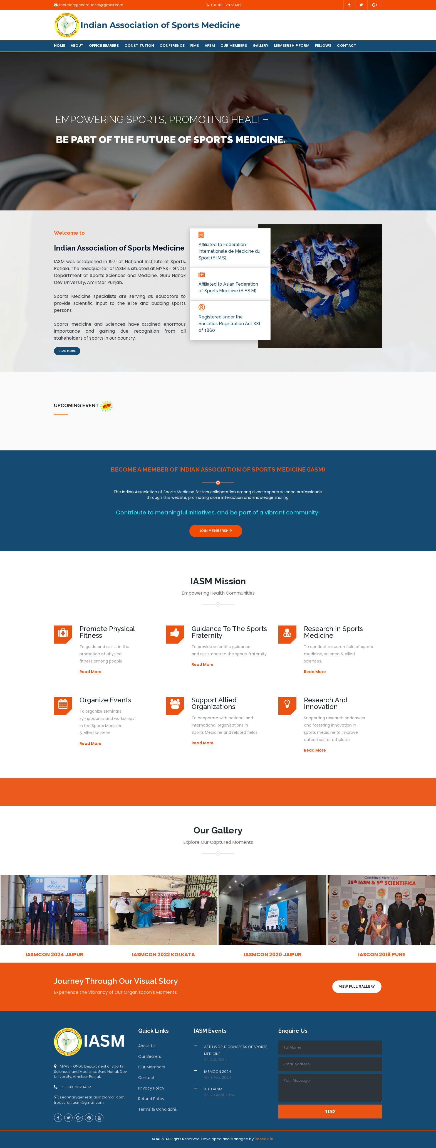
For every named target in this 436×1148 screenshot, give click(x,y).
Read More (67, 350)
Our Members (234, 45)
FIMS (194, 45)
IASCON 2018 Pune (381, 954)
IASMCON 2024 (217, 1071)
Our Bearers (149, 1056)
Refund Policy (151, 1099)
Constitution (139, 45)
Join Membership (216, 531)
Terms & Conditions (157, 1109)
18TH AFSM (213, 1089)
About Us (146, 1046)
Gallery (260, 45)
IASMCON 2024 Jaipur (54, 954)
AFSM (210, 45)
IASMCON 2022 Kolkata (163, 954)
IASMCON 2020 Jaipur (272, 954)
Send (330, 1111)
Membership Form (291, 45)
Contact (346, 45)
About (77, 45)
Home (59, 45)
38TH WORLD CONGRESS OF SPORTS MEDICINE (235, 1050)
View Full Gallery (357, 986)
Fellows (323, 45)
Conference (172, 45)
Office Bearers (104, 45)
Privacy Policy (151, 1088)
